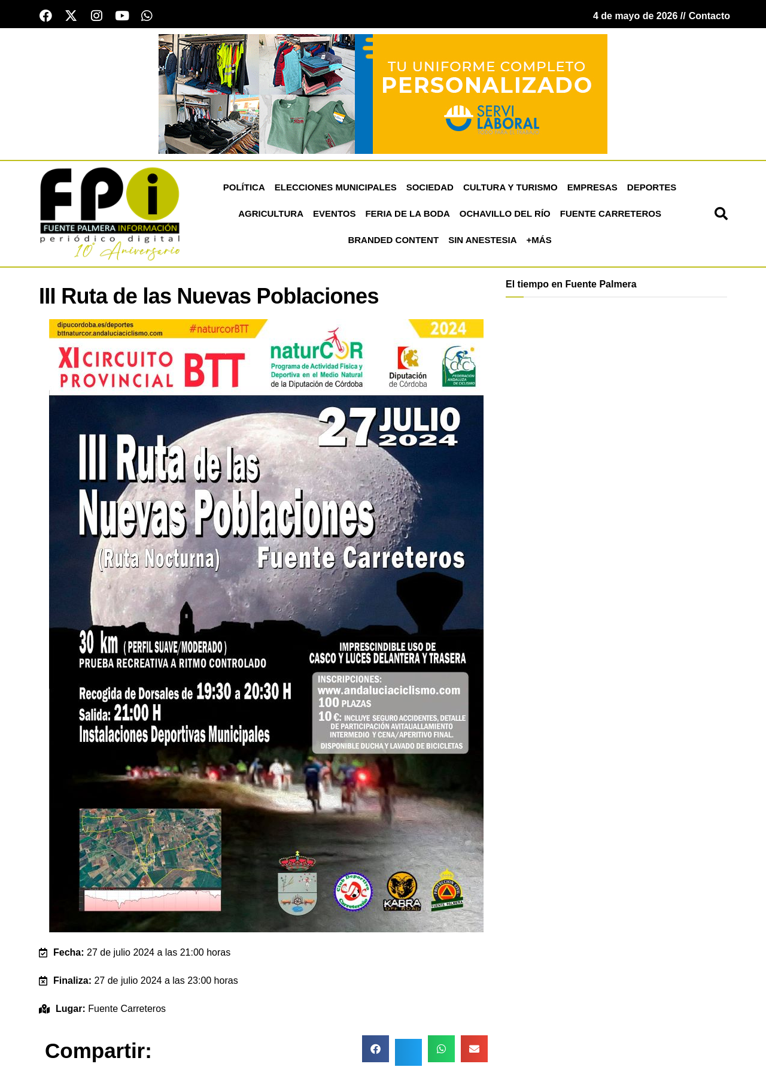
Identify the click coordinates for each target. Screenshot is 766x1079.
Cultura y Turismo (510, 188)
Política (244, 188)
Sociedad (430, 188)
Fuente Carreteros (610, 215)
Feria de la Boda (407, 215)
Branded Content (393, 241)
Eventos (334, 215)
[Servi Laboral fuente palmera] (383, 94)
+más (539, 241)
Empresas (592, 188)
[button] (721, 215)
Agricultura (270, 215)
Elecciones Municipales (336, 188)
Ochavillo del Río (505, 215)
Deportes (652, 188)
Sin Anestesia (482, 241)
